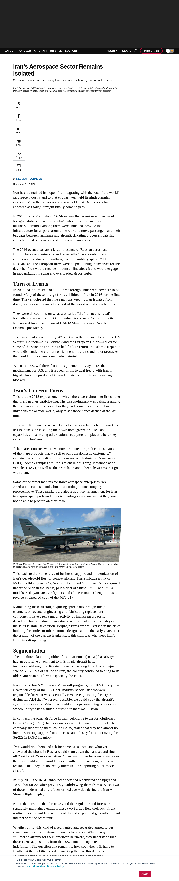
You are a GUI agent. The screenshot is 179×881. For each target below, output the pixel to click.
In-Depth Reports (103, 840)
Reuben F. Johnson (29, 116)
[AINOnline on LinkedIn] (20, 818)
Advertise (146, 849)
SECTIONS (73, 51)
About (142, 832)
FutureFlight (10, 849)
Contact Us (145, 844)
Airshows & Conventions (107, 853)
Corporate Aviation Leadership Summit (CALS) (19, 854)
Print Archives (101, 832)
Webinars (99, 849)
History (143, 840)
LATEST (10, 51)
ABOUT (112, 51)
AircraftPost (12, 840)
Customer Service (58, 836)
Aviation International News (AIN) (22, 836)
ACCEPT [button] (145, 874)
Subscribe (151, 50)
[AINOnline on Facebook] (3, 818)
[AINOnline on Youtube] (8, 818)
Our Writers (145, 836)
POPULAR (24, 51)
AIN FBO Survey (14, 832)
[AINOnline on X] (14, 818)
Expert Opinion (102, 836)
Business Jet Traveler (17, 844)
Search (129, 50)
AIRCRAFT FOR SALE (48, 51)
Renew (52, 840)
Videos (97, 844)
